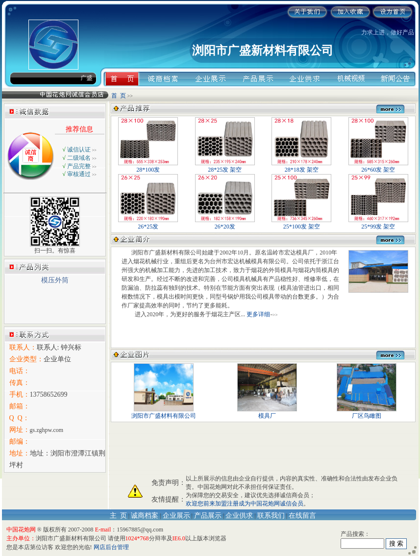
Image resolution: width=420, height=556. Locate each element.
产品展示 (208, 515)
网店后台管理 (111, 547)
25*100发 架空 (301, 223)
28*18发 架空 (301, 166)
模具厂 (267, 412)
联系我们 (271, 515)
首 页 (118, 95)
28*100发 (148, 166)
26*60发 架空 (378, 166)
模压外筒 (55, 280)
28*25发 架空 (225, 166)
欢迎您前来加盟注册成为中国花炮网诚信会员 (244, 503)
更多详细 (258, 314)
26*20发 (225, 223)
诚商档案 (144, 515)
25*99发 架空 (378, 223)
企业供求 (239, 515)
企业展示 (176, 515)
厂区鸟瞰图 (366, 412)
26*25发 (148, 223)
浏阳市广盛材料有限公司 (163, 412)
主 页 (118, 515)
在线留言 (302, 515)
